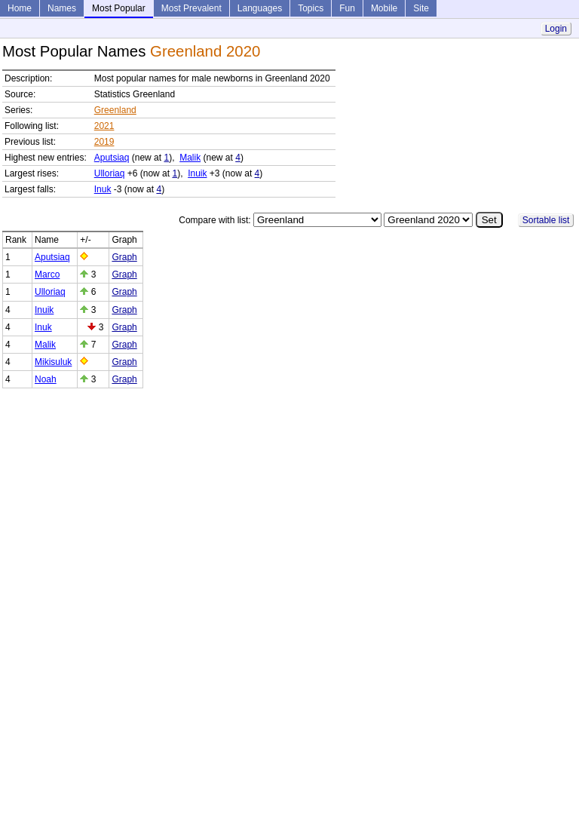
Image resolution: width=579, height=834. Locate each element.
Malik (190, 157)
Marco (47, 274)
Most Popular (119, 8)
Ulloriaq (109, 173)
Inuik (197, 173)
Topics (310, 8)
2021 (104, 126)
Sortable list (546, 220)
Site (421, 8)
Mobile (384, 8)
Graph (124, 257)
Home (20, 8)
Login (556, 28)
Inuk (103, 189)
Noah (46, 379)
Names (61, 8)
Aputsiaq (112, 157)
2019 (104, 141)
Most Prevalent (191, 8)
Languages (259, 8)
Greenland (115, 110)
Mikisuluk (53, 362)
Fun (347, 8)
